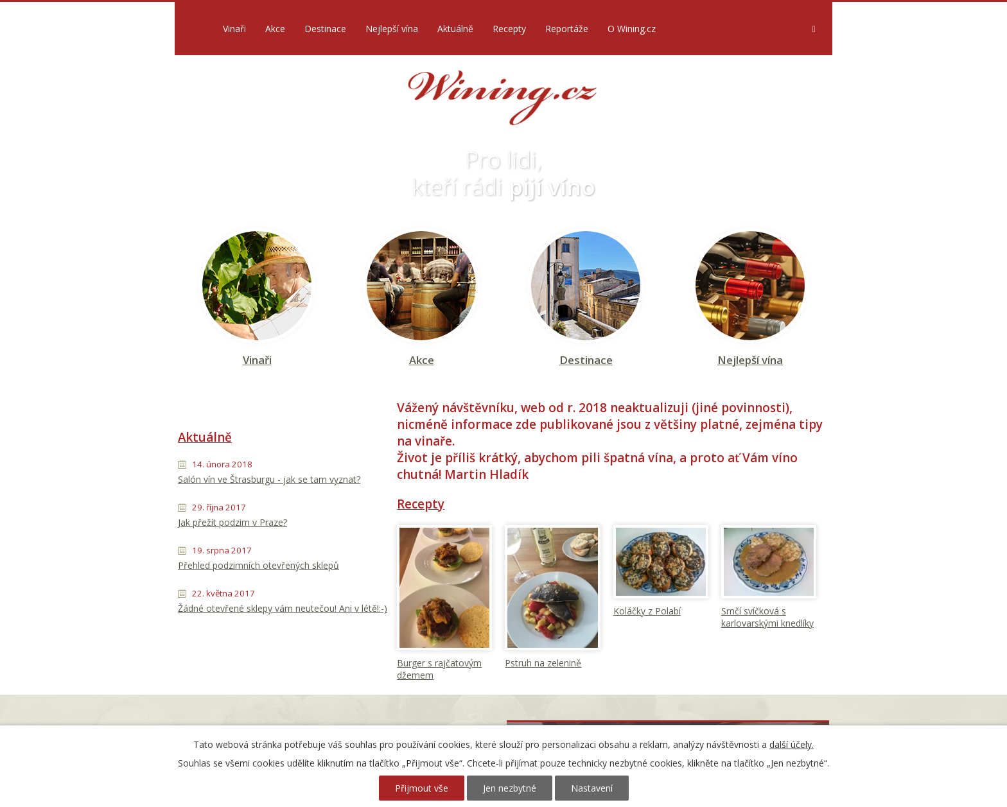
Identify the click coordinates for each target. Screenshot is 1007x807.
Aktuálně (455, 28)
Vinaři (234, 28)
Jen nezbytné (509, 788)
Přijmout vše (421, 788)
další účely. (791, 744)
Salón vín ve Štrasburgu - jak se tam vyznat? (269, 479)
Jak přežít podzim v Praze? (232, 522)
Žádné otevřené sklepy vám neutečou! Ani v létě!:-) (282, 608)
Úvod (195, 28)
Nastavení (592, 788)
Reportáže (566, 28)
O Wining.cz (632, 28)
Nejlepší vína (391, 28)
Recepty (509, 28)
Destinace (325, 28)
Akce (275, 28)
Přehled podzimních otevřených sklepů (258, 565)
